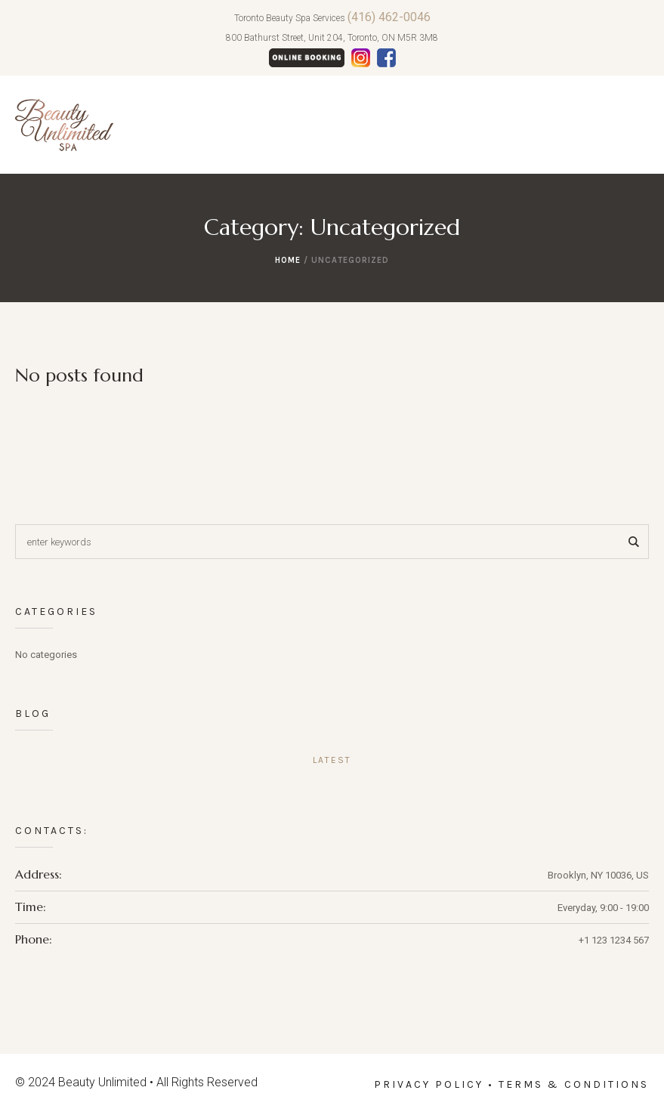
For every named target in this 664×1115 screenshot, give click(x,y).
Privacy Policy (428, 1084)
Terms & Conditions (574, 1084)
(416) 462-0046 (389, 17)
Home (288, 260)
